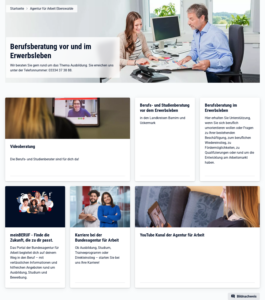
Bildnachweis (247, 296)
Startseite (17, 9)
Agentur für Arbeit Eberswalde (51, 9)
